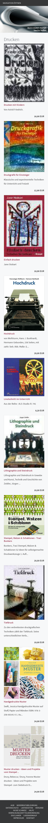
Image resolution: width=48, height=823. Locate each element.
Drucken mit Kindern (14, 104)
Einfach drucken (12, 259)
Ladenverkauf (30, 815)
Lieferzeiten (27, 807)
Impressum (18, 818)
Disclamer (16, 815)
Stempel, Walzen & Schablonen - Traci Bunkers (22, 539)
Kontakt (30, 818)
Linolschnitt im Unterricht (17, 399)
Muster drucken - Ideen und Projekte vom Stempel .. (22, 770)
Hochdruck (9, 333)
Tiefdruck (8, 622)
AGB (12, 805)
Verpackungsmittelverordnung (24, 813)
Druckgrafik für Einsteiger (16, 174)
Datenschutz (12, 807)
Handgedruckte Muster (15, 701)
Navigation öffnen (12, 3)
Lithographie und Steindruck (18, 470)
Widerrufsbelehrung (27, 805)
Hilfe (31, 810)
